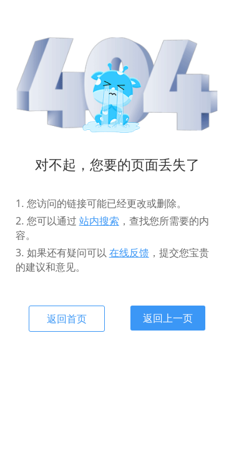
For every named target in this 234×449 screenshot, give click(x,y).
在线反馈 (129, 252)
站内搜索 (99, 221)
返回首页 (67, 319)
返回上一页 (168, 318)
